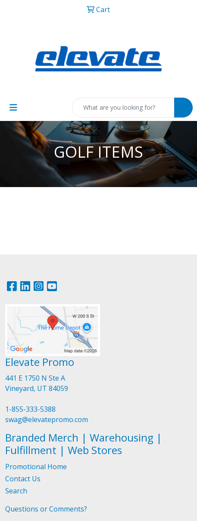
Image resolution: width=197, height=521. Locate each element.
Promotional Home (36, 466)
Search (16, 491)
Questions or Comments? (46, 509)
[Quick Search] (123, 108)
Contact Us (23, 478)
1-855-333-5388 (30, 409)
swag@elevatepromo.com (46, 419)
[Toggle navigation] (13, 108)
